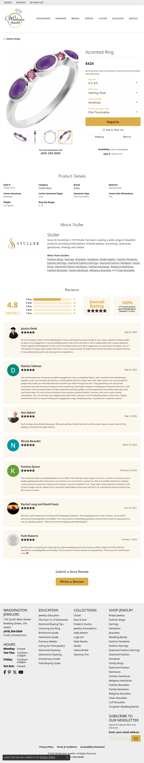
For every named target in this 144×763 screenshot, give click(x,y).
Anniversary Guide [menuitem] (49, 658)
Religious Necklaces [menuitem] (120, 680)
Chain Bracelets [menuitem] (118, 698)
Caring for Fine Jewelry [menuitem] (52, 645)
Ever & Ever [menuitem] (80, 619)
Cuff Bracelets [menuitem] (117, 702)
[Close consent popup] (67, 757)
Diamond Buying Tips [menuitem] (51, 624)
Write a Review (72, 581)
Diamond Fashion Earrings (83, 263)
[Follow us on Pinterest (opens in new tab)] (9, 672)
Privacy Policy (46, 746)
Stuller (77, 187)
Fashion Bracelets (57, 270)
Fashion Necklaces (99, 266)
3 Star (29, 306)
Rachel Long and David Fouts (39, 504)
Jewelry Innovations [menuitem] (85, 628)
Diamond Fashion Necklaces (71, 266)
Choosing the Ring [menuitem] (49, 628)
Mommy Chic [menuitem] (81, 654)
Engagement (44, 18)
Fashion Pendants (127, 259)
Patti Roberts (29, 536)
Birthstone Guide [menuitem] (48, 632)
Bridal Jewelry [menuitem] (117, 615)
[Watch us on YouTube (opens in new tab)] (21, 672)
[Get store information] (14, 635)
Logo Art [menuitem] (79, 637)
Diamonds (61, 18)
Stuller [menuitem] (77, 645)
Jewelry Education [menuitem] (49, 615)
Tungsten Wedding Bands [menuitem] (124, 706)
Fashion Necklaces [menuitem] (119, 676)
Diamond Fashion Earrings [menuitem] (124, 650)
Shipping (99, 136)
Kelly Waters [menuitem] (81, 632)
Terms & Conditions (67, 746)
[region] (42, 89)
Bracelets (80, 259)
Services (133, 18)
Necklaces (93, 259)
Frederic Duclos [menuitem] (83, 624)
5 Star (29, 299)
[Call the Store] (12, 631)
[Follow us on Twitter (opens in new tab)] (15, 672)
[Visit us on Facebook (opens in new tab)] (4, 672)
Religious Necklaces (122, 266)
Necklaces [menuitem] (114, 628)
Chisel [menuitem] (77, 615)
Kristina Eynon (30, 466)
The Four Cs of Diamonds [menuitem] (53, 619)
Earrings (69, 259)
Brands (75, 18)
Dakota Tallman (31, 366)
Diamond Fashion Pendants (115, 263)
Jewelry (89, 18)
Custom (103, 18)
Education (118, 18)
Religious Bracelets (100, 270)
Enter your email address (124, 732)
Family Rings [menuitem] (116, 663)
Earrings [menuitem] (114, 624)
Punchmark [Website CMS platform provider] (78, 757)
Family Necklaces (78, 270)
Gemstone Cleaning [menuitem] (50, 654)
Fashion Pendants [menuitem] (119, 641)
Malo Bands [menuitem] (80, 641)
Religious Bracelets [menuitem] (120, 693)
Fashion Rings (13, 38)
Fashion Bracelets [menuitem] (119, 685)
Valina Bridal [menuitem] (81, 650)
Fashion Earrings (56, 263)
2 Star (29, 309)
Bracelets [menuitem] (114, 632)
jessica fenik (29, 328)
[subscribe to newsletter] (136, 738)
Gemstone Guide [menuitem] (48, 637)
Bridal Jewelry (108, 259)
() (74, 299)
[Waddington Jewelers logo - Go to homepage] (16, 18)
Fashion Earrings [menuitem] (118, 645)
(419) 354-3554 (50, 153)
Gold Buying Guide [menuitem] (49, 663)
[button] (7, 2)
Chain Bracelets (126, 270)
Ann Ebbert (28, 412)
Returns (127, 136)
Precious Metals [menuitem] (48, 641)
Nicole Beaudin (31, 441)
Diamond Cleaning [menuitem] (49, 650)
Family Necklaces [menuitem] (119, 689)
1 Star (29, 313)
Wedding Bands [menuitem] (118, 637)
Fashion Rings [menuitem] (117, 619)
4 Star (29, 302)
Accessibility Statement (92, 746)
